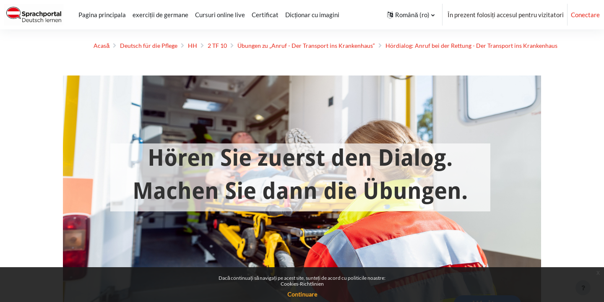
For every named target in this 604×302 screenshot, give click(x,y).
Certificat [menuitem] (265, 14)
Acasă (77, 45)
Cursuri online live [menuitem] (220, 14)
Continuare (302, 294)
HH (172, 45)
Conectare (585, 14)
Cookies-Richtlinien (302, 284)
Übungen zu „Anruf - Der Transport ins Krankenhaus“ (290, 45)
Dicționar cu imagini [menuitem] (312, 14)
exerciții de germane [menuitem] (160, 14)
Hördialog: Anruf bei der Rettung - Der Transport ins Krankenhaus (463, 45)
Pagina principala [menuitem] (102, 14)
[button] (410, 14)
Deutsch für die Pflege (126, 45)
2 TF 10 (197, 45)
